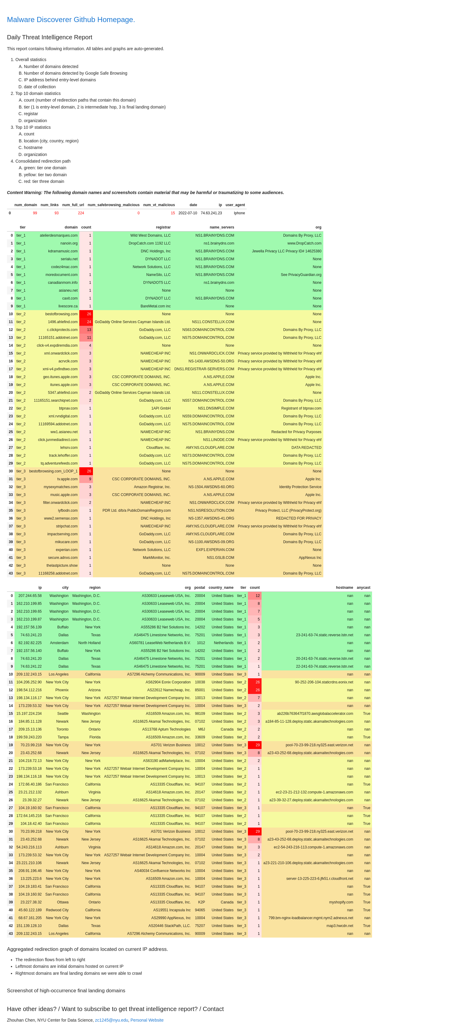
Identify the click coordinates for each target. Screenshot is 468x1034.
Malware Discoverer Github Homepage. (71, 19)
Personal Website (146, 1020)
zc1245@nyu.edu (111, 1020)
